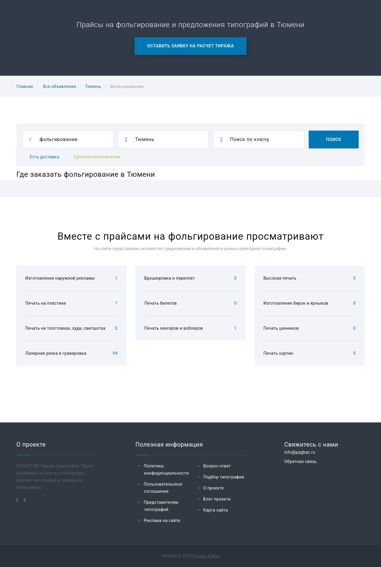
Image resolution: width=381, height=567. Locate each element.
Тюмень (93, 86)
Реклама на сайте (162, 520)
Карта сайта (215, 510)
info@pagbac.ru (299, 452)
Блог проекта (217, 499)
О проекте (213, 488)
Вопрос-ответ (217, 466)
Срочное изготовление (97, 156)
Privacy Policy (206, 556)
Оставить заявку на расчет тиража (190, 46)
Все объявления (59, 86)
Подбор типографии (223, 477)
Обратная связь (300, 461)
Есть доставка (44, 156)
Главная (24, 86)
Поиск (333, 139)
